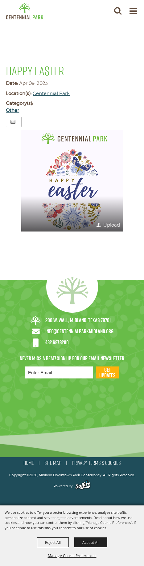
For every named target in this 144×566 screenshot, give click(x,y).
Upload (111, 225)
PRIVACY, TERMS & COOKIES (96, 463)
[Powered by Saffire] (83, 486)
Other (12, 110)
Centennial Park (51, 93)
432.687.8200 (57, 342)
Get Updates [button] (107, 372)
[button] (117, 10)
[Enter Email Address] (59, 372)
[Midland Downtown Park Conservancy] (24, 11)
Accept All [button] (90, 542)
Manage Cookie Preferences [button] (72, 555)
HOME (28, 463)
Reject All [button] (53, 542)
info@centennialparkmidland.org (79, 331)
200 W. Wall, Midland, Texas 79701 (78, 320)
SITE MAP (52, 463)
